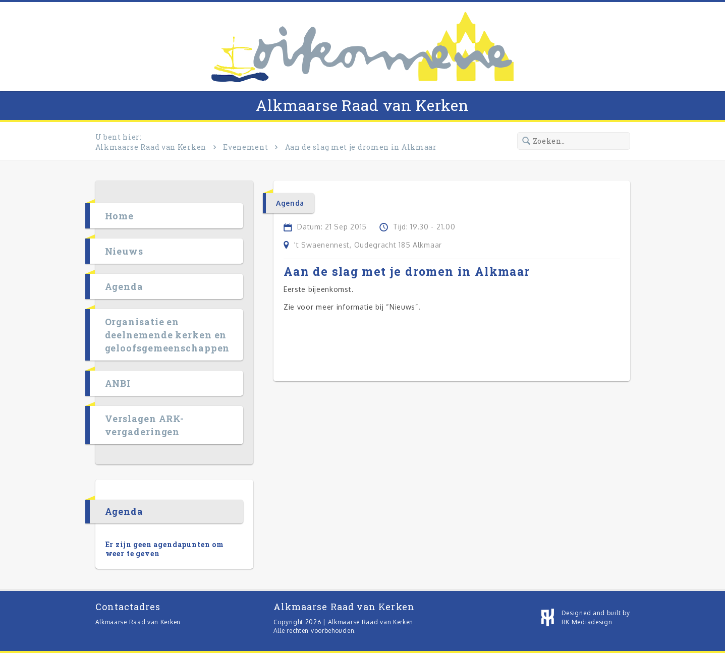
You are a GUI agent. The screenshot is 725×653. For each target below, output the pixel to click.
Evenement (245, 147)
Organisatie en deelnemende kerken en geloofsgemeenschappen (167, 335)
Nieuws (124, 251)
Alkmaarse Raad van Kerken (362, 105)
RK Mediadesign (587, 622)
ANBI (118, 383)
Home (119, 216)
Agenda (124, 286)
